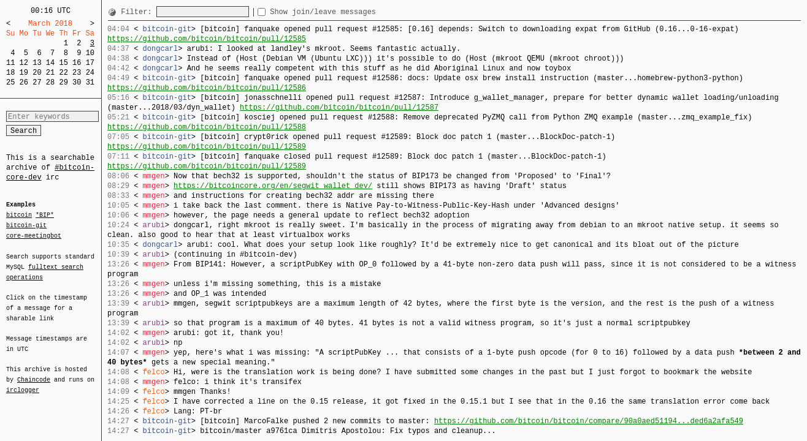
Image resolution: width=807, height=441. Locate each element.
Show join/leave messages (345, 12)
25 (10, 82)
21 (50, 72)
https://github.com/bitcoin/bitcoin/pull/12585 (206, 39)
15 (63, 63)
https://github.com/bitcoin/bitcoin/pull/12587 (339, 107)
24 (90, 72)
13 (37, 63)
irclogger (22, 382)
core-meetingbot (33, 235)
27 (37, 82)
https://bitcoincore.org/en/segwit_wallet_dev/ (273, 186)
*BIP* (45, 215)
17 (90, 63)
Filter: (138, 12)
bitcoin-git (26, 225)
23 (76, 72)
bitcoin (19, 215)
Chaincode (33, 372)
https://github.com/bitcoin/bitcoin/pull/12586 (206, 88)
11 (10, 63)
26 (24, 82)
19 (24, 72)
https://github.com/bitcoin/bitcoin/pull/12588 (206, 127)
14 (50, 63)
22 (63, 72)
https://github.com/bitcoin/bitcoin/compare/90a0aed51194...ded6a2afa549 (588, 421)
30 (76, 82)
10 (90, 53)
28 (50, 82)
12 (24, 63)
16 (76, 63)
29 (63, 82)
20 (37, 72)
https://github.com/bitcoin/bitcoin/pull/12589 (206, 146)
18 (10, 72)
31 (90, 82)
